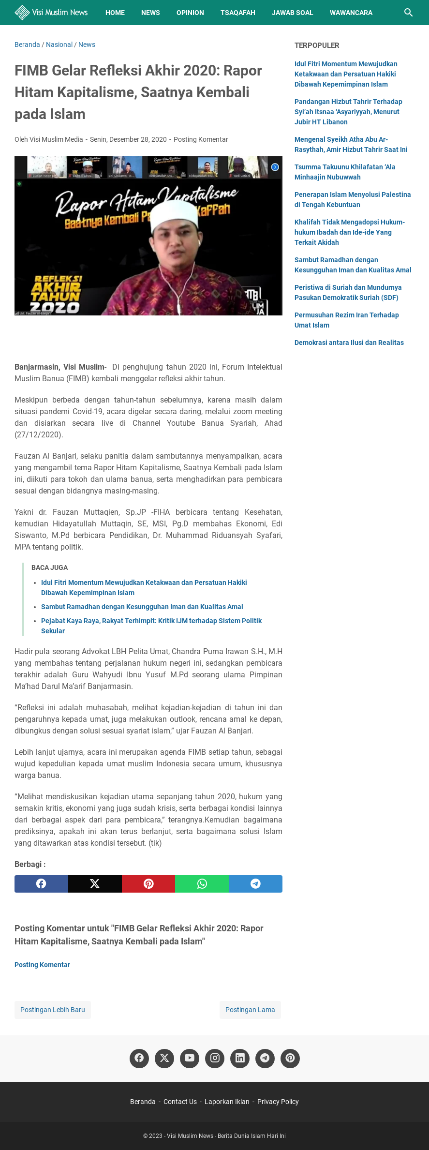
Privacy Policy (278, 1101)
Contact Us (180, 1101)
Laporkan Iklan (227, 1101)
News (150, 12)
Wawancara (351, 12)
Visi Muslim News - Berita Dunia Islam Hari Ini (226, 1136)
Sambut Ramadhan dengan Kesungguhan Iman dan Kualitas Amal (142, 607)
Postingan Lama (250, 1010)
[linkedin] (240, 1058)
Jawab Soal (292, 12)
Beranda (143, 1101)
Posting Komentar (201, 139)
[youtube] (189, 1058)
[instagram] (214, 1058)
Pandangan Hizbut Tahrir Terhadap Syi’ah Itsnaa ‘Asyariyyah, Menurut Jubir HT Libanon (348, 112)
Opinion (190, 12)
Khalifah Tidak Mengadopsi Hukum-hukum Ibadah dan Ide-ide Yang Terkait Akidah (350, 232)
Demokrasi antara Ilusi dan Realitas (349, 342)
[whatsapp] (202, 884)
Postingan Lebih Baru (52, 1010)
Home (115, 12)
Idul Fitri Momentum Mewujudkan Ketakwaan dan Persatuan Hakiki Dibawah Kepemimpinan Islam (346, 74)
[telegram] (255, 884)
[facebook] (41, 884)
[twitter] (95, 884)
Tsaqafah (238, 12)
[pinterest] (149, 884)
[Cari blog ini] (408, 12)
